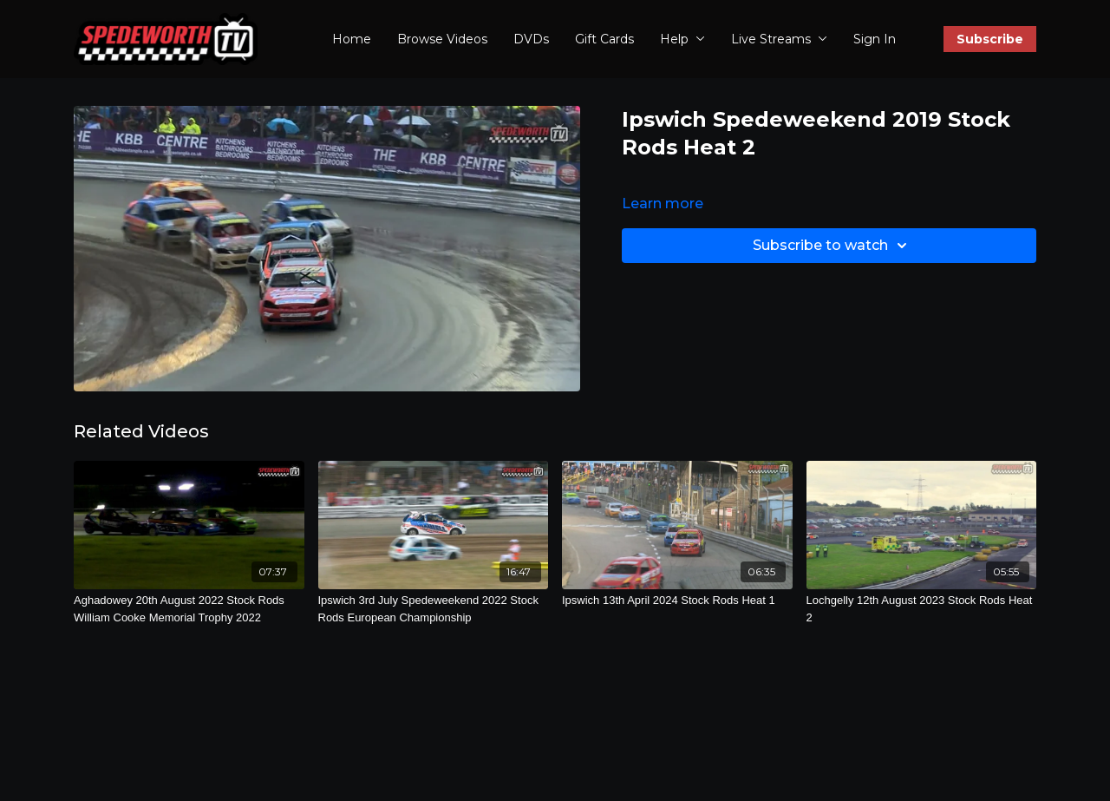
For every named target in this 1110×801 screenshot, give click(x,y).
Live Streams (779, 39)
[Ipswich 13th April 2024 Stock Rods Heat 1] (677, 600)
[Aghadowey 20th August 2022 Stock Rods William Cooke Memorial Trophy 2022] (189, 609)
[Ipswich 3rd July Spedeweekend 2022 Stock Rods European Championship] (433, 609)
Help (682, 39)
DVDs (531, 39)
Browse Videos (442, 39)
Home (351, 39)
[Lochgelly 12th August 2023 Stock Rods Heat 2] (921, 609)
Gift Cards (604, 39)
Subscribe (990, 39)
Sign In (874, 39)
